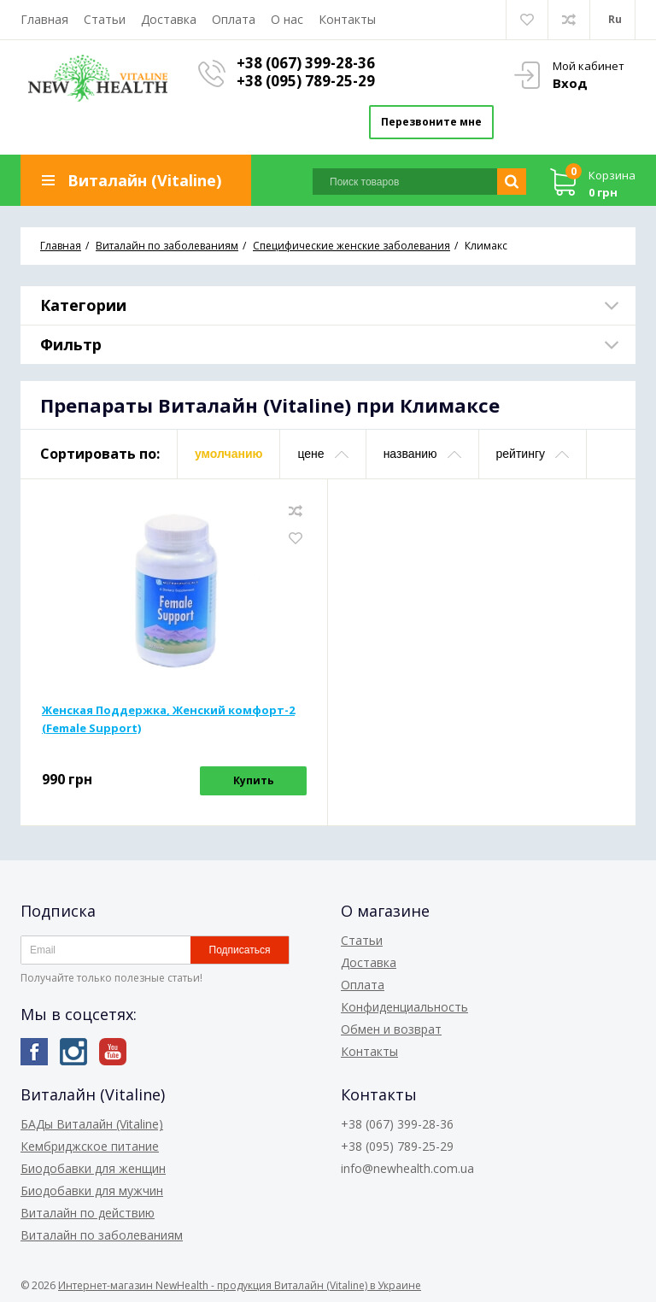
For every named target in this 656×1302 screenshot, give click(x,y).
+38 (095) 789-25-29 (306, 81)
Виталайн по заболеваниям (101, 1235)
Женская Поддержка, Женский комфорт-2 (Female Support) (168, 719)
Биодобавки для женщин (93, 1168)
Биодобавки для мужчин (91, 1190)
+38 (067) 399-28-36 (306, 63)
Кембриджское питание (89, 1146)
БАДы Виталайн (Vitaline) (91, 1124)
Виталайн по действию (87, 1213)
